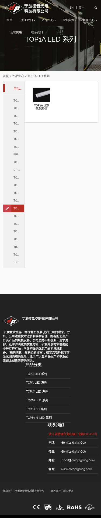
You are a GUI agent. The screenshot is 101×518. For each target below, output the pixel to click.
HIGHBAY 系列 (18, 262)
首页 (9, 20)
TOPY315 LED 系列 (18, 231)
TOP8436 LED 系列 (18, 146)
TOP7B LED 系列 (18, 123)
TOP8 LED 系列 (18, 131)
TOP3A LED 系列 (18, 177)
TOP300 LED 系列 (18, 223)
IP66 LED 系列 (18, 154)
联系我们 (37, 32)
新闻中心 (89, 20)
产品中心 (48, 20)
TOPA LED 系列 (18, 108)
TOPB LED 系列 (18, 100)
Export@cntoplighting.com (78, 460)
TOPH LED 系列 (18, 162)
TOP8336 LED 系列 (18, 139)
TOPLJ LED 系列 (18, 200)
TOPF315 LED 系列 (18, 239)
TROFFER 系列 (18, 246)
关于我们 (27, 20)
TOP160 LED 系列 (18, 216)
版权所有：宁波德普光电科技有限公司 (23, 490)
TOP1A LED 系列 (18, 208)
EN (72, 7)
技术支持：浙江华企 (62, 490)
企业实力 (68, 20)
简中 (82, 7)
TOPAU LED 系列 (18, 193)
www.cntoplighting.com (76, 469)
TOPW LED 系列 (18, 116)
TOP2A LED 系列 (18, 185)
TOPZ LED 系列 (18, 254)
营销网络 (16, 32)
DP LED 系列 (18, 169)
